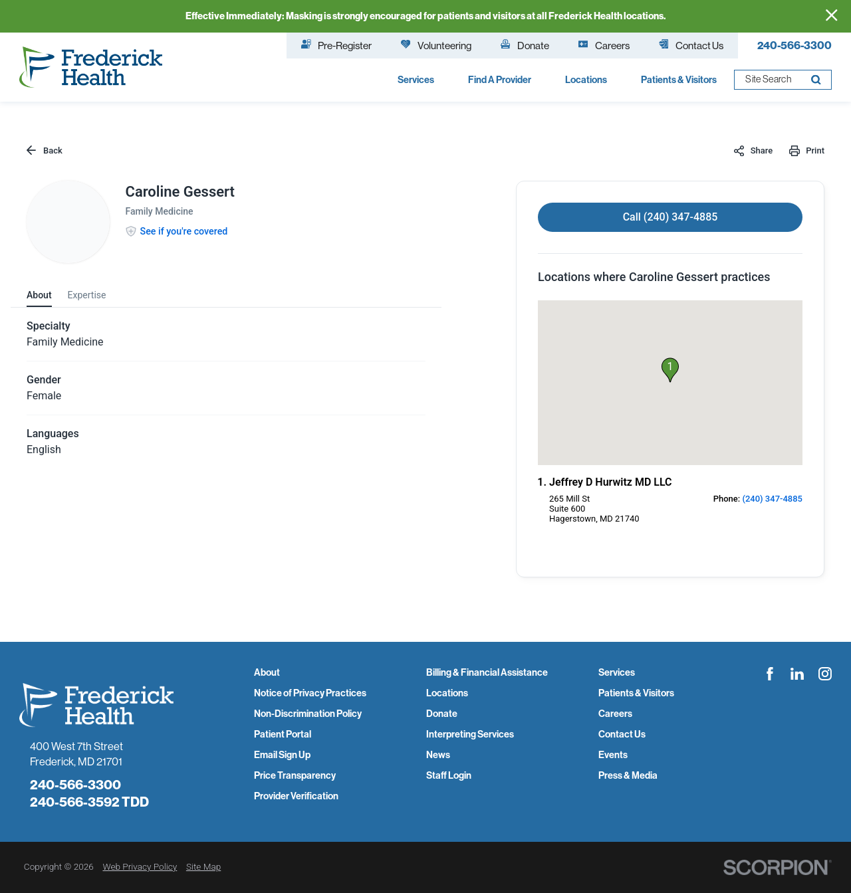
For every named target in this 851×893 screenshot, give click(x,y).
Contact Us (622, 734)
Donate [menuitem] (525, 45)
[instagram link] (825, 673)
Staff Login (448, 775)
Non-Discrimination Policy (308, 714)
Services (616, 672)
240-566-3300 (794, 45)
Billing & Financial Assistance (487, 672)
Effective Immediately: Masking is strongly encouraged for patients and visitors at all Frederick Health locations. (425, 16)
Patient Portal (282, 734)
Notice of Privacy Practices (310, 693)
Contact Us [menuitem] (691, 45)
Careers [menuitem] (604, 45)
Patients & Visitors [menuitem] (679, 80)
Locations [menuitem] (586, 80)
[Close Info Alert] (831, 16)
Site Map (203, 866)
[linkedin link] (797, 673)
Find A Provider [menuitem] (499, 80)
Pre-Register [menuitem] (336, 45)
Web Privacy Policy (139, 866)
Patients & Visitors (636, 693)
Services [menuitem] (416, 80)
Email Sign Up (282, 755)
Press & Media (628, 775)
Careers (615, 714)
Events (613, 755)
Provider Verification (296, 796)
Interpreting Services (470, 734)
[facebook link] (770, 673)
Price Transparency (295, 775)
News (438, 755)
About (267, 672)
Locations (447, 693)
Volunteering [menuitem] (436, 45)
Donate (441, 714)
